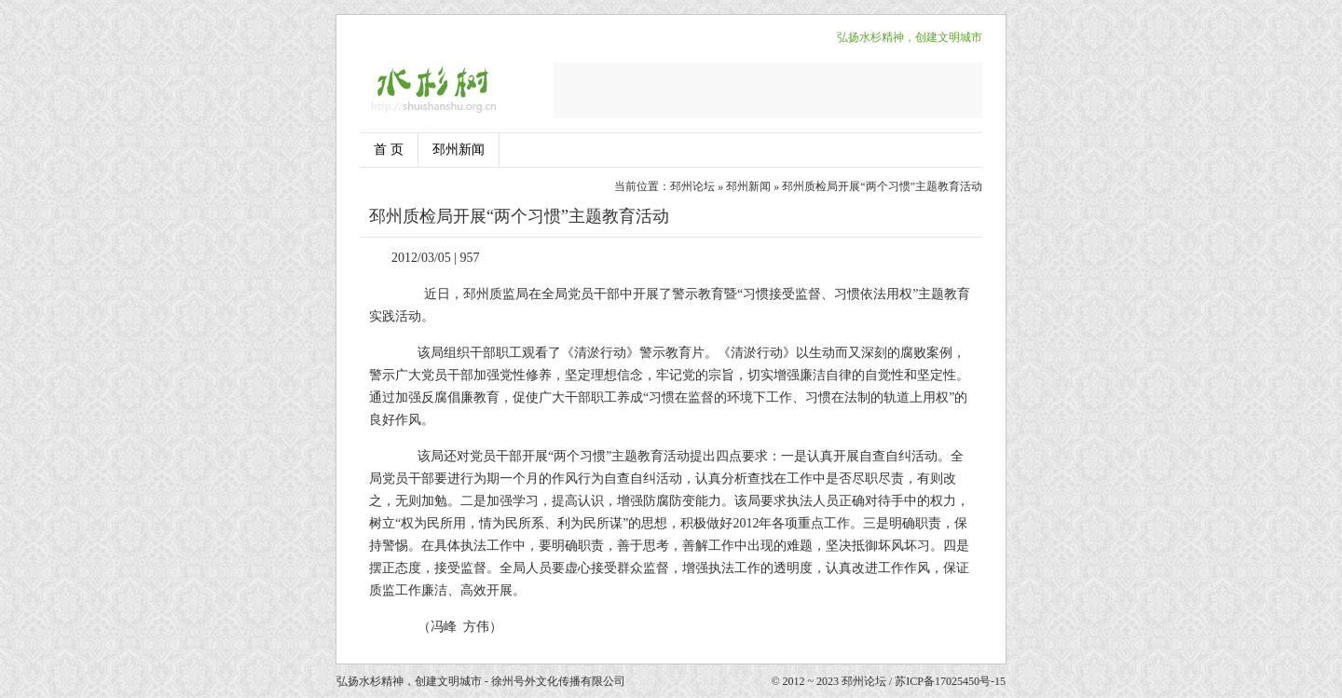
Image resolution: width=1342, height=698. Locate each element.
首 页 (389, 150)
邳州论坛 (692, 186)
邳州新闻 (458, 150)
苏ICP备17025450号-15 (950, 681)
